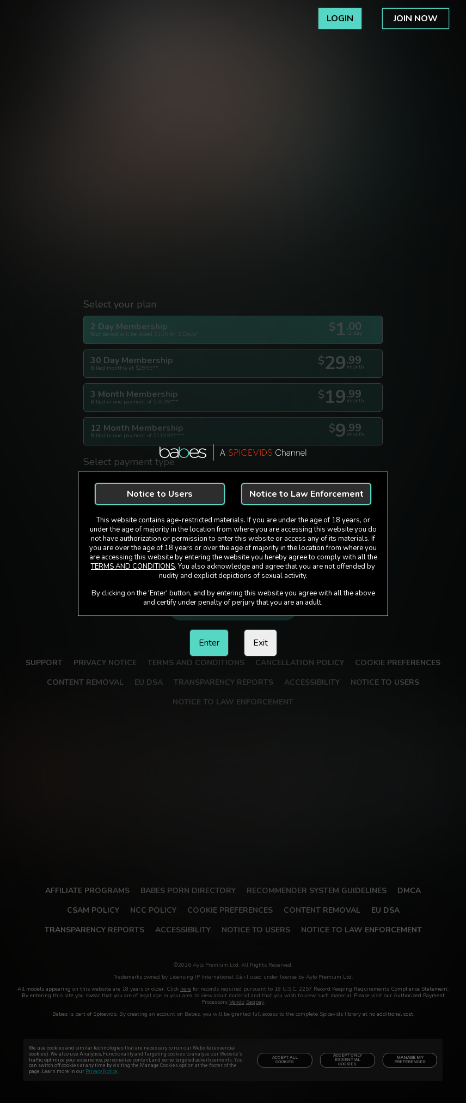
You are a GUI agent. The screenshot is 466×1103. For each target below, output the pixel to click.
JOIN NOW (416, 19)
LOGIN (340, 19)
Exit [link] (260, 643)
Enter (209, 643)
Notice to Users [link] (160, 494)
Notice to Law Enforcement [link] (306, 494)
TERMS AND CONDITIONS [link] (133, 566)
